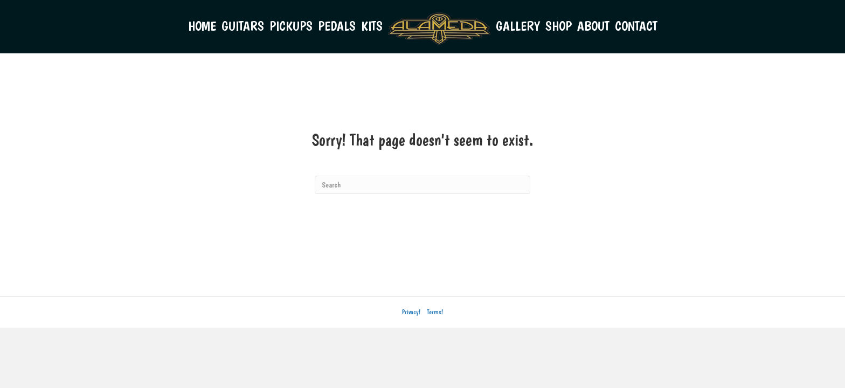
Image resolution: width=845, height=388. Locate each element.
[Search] (422, 185)
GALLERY (518, 26)
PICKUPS (291, 26)
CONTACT (636, 26)
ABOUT (593, 26)
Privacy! (411, 312)
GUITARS (242, 26)
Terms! (435, 312)
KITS (372, 26)
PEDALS (337, 26)
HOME (202, 26)
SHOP (558, 26)
